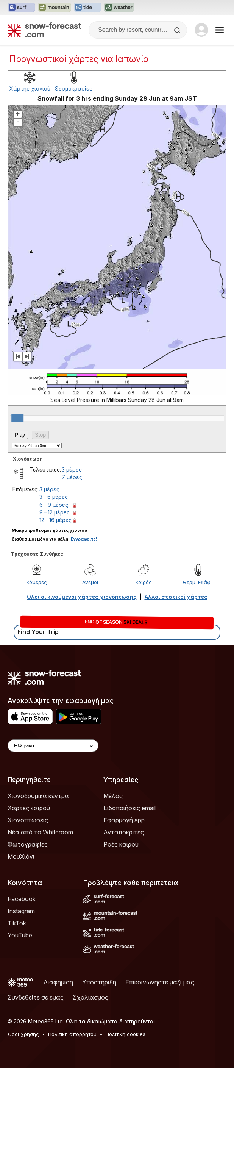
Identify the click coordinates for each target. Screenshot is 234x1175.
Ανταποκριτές (123, 832)
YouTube (20, 935)
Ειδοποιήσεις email (129, 808)
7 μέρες (72, 477)
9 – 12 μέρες (54, 512)
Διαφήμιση (58, 982)
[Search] (178, 30)
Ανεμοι (90, 582)
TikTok (17, 923)
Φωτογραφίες (28, 844)
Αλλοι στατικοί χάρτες (176, 597)
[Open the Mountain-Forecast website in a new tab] (54, 7)
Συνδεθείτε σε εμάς (36, 997)
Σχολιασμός (90, 997)
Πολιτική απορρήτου (72, 1034)
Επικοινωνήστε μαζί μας (159, 982)
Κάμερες (37, 582)
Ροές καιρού (121, 844)
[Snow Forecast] (44, 30)
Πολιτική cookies (125, 1034)
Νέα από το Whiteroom (40, 832)
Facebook (22, 899)
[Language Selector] (53, 745)
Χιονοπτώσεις (28, 820)
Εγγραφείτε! (84, 539)
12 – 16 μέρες (55, 520)
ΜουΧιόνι (21, 856)
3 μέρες (72, 469)
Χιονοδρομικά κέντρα (38, 796)
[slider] (17, 418)
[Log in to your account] (201, 30)
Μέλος (113, 796)
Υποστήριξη (99, 982)
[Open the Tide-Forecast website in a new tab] (87, 7)
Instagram (21, 911)
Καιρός (144, 582)
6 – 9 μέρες (53, 505)
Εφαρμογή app (124, 820)
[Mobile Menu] (219, 30)
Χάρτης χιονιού (29, 88)
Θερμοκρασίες (73, 88)
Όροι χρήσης (23, 1034)
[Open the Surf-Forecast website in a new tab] (21, 7)
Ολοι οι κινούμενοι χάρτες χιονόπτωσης (82, 597)
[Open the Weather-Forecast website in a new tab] (119, 7)
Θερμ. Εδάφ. (197, 582)
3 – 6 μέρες (53, 497)
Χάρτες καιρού (29, 808)
